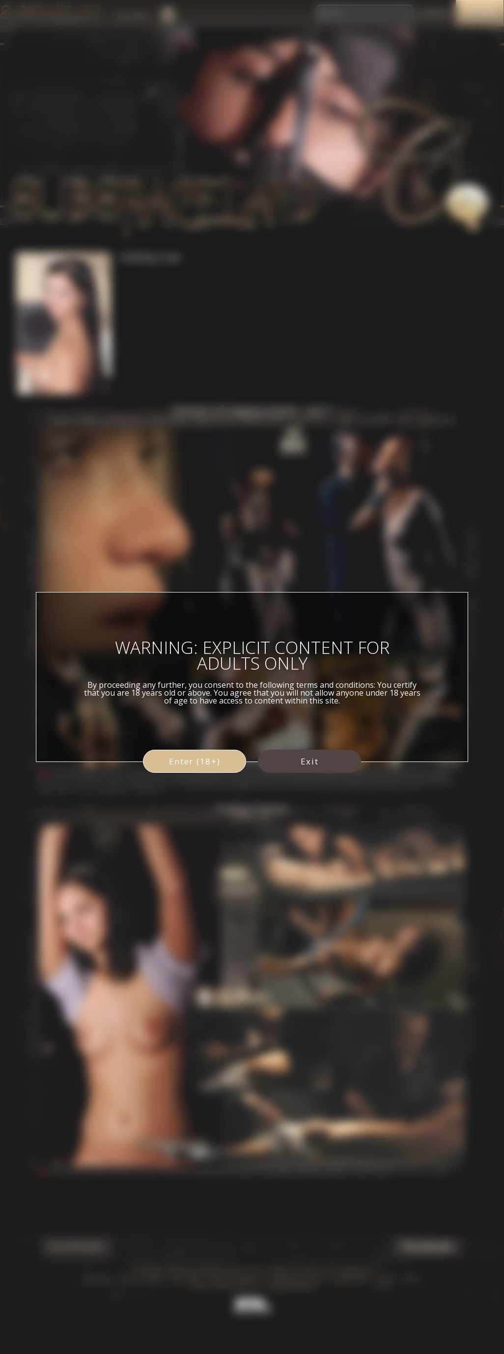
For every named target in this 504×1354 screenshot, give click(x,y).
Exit (310, 761)
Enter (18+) (195, 761)
